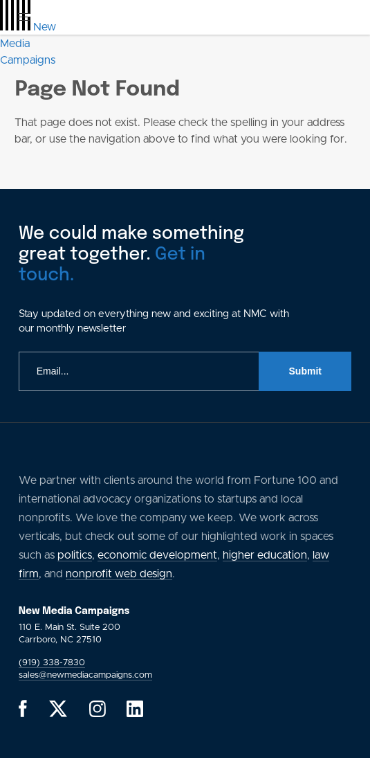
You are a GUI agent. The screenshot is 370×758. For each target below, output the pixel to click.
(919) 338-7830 (52, 662)
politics (74, 555)
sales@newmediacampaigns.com (85, 675)
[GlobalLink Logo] (28, 43)
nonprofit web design (119, 573)
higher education (265, 555)
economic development (157, 555)
